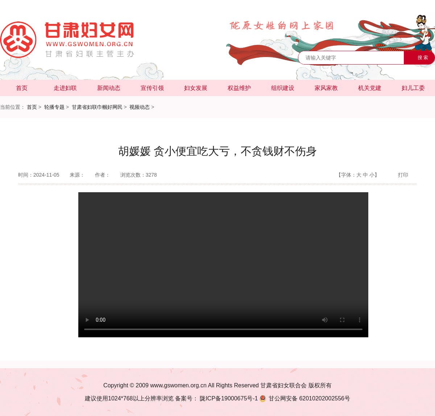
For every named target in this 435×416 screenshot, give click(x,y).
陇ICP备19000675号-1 (228, 398)
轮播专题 (54, 107)
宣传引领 (152, 88)
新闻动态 (108, 88)
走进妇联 (65, 88)
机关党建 (369, 88)
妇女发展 (195, 88)
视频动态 (139, 107)
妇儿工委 (413, 88)
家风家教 (326, 88)
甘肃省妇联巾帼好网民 (97, 107)
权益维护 (239, 88)
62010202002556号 (304, 398)
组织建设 (282, 88)
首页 (22, 88)
